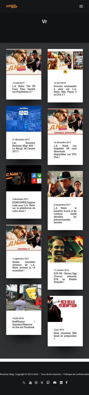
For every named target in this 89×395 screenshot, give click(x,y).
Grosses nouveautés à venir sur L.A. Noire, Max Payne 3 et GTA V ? (65, 90)
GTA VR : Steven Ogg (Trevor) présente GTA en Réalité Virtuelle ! (65, 277)
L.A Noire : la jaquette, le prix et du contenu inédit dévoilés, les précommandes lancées (65, 215)
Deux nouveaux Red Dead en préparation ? (65, 336)
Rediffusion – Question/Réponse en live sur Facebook (23, 324)
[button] (81, 6)
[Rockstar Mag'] (11, 6)
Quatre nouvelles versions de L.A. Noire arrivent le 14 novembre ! (23, 266)
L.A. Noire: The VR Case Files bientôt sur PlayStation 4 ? (23, 89)
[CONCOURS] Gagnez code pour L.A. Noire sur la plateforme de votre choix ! (23, 206)
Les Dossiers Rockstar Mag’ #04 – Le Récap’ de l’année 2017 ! (23, 147)
